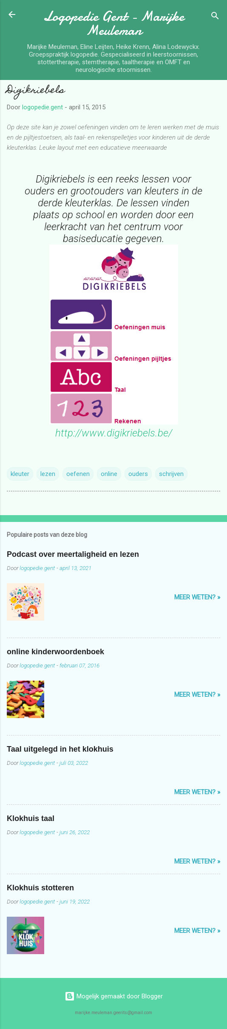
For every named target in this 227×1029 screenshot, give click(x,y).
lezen (47, 474)
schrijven (171, 474)
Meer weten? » (197, 597)
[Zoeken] (215, 17)
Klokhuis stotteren (40, 888)
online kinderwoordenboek (55, 651)
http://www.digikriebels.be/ (113, 433)
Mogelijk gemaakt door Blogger (114, 996)
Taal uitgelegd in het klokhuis (60, 749)
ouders (138, 474)
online (109, 474)
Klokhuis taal (30, 818)
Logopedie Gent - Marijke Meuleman (113, 23)
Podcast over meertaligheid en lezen (73, 554)
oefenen (78, 474)
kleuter (20, 474)
